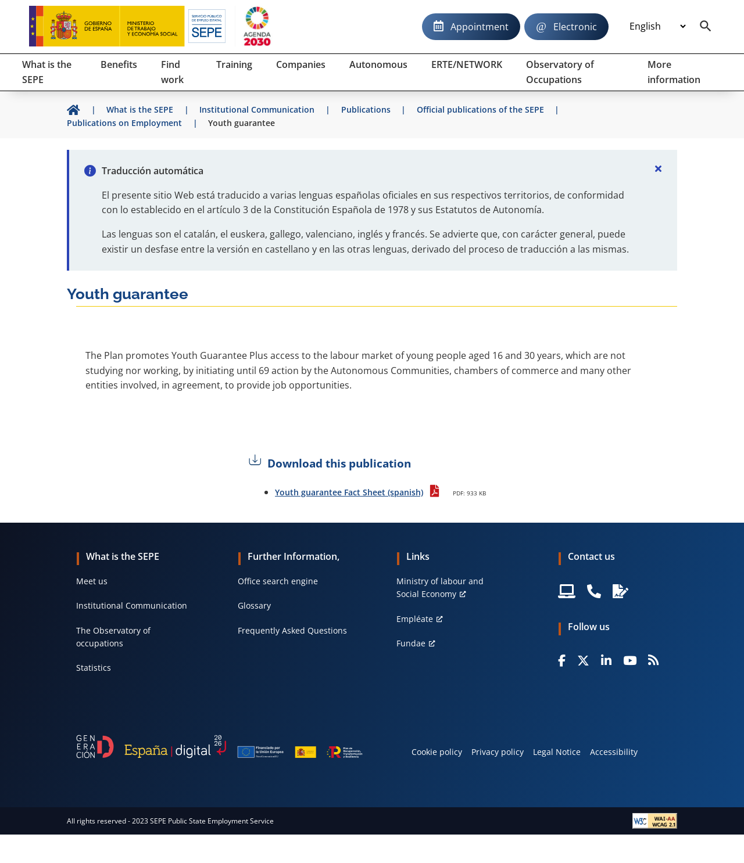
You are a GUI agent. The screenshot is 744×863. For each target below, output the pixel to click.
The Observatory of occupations (113, 637)
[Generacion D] (219, 746)
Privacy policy (497, 751)
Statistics (93, 667)
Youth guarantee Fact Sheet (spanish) (349, 492)
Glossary (254, 605)
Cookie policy (437, 751)
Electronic (575, 26)
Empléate (414, 618)
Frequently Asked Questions (292, 630)
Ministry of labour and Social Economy (440, 587)
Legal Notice (557, 751)
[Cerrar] (658, 168)
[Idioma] (657, 27)
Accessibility (614, 751)
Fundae (410, 643)
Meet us (92, 581)
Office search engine (278, 581)
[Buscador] (705, 26)
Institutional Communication (131, 605)
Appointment (479, 26)
